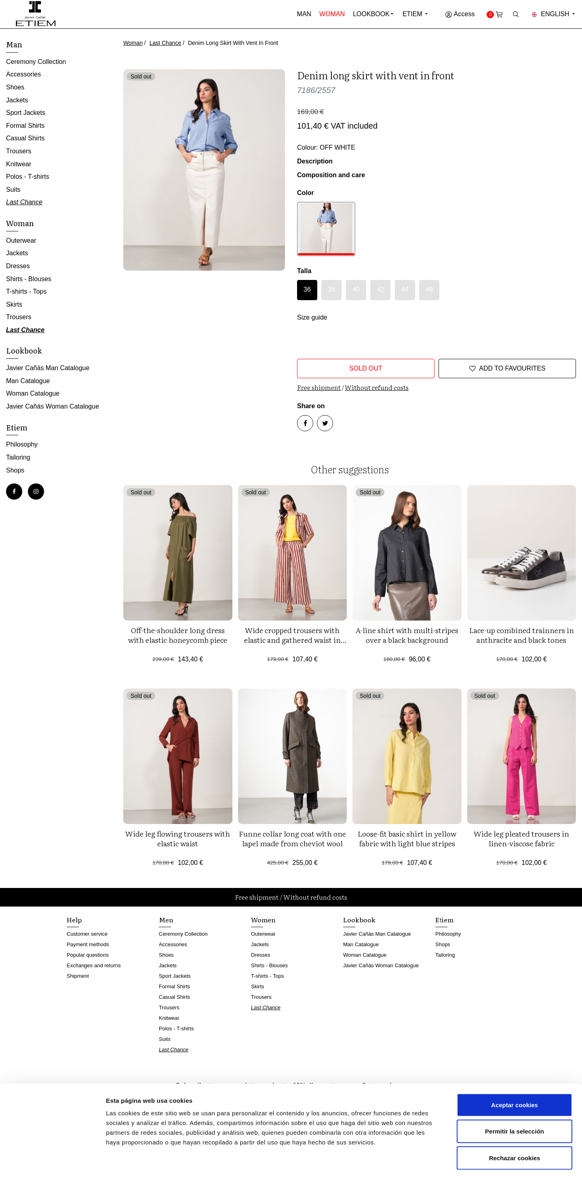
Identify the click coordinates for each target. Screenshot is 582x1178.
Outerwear (21, 240)
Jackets (17, 100)
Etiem (416, 14)
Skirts (14, 304)
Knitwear (18, 164)
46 (429, 289)
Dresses (18, 266)
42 (380, 289)
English (553, 14)
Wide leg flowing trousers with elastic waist (177, 838)
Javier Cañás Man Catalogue (47, 367)
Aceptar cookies (514, 1071)
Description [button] (315, 161)
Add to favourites (507, 368)
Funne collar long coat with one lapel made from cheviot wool (292, 838)
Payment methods (88, 944)
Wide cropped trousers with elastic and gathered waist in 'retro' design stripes (292, 640)
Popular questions (88, 955)
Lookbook (371, 14)
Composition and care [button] (331, 175)
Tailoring (18, 457)
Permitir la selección (514, 1098)
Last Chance (165, 43)
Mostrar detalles (434, 1162)
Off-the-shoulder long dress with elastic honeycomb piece (177, 635)
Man (304, 14)
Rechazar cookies (514, 1124)
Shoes (15, 87)
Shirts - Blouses (28, 278)
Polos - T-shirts (27, 176)
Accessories (23, 74)
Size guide (312, 317)
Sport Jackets (25, 112)
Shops (15, 470)
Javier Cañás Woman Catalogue (52, 406)
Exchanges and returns (94, 965)
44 (405, 289)
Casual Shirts (25, 138)
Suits (13, 189)
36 (307, 289)
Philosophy (22, 444)
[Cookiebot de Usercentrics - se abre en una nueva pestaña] (52, 1162)
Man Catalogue (28, 380)
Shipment (78, 976)
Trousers (19, 151)
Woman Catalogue (32, 393)
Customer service (87, 934)
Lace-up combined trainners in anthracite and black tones (521, 635)
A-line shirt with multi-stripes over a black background (407, 635)
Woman (332, 14)
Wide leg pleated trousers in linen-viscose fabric (521, 838)
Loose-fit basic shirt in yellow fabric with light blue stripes (407, 838)
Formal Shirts (25, 125)
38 (331, 289)
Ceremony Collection (36, 61)
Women (263, 919)
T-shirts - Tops (26, 291)
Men (166, 919)
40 (356, 289)
